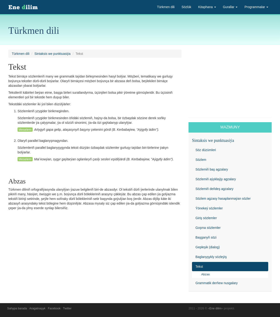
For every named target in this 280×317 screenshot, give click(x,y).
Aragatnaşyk (37, 308)
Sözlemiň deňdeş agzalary (214, 189)
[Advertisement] (230, 85)
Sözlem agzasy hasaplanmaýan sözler (223, 198)
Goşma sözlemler (208, 228)
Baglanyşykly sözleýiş (211, 257)
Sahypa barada (17, 308)
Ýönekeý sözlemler (209, 208)
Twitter (67, 308)
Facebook (54, 308)
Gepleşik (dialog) (207, 247)
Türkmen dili (165, 7)
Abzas (205, 274)
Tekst (199, 266)
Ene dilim (216, 308)
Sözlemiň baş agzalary (211, 169)
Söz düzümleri (205, 150)
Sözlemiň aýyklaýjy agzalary (215, 179)
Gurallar (230, 7)
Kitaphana (207, 7)
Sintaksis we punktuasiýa (52, 54)
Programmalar (256, 7)
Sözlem (200, 160)
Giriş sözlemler (206, 218)
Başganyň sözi (205, 237)
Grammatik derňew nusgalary (216, 283)
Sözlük (186, 7)
